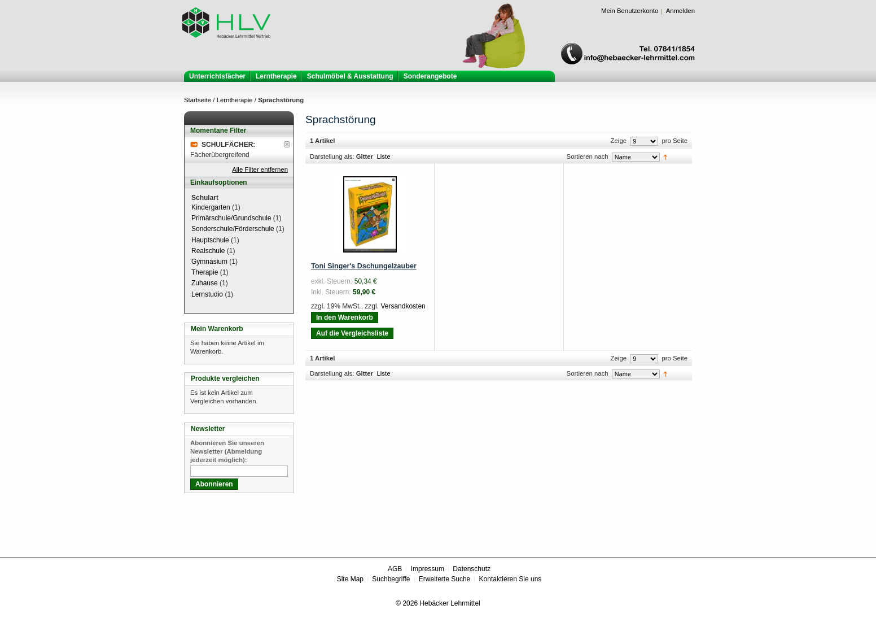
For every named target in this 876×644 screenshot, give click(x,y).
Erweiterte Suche (444, 579)
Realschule (208, 251)
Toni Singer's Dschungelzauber (364, 266)
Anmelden (680, 10)
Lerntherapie (235, 100)
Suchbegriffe (391, 579)
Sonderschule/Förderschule (232, 229)
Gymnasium (209, 262)
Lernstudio (207, 294)
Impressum (427, 569)
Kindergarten (210, 207)
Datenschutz (471, 569)
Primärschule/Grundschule (231, 218)
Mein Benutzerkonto (629, 10)
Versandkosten (402, 306)
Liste (383, 156)
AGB (395, 569)
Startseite (197, 100)
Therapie (204, 272)
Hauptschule (210, 240)
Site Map (350, 579)
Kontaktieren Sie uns (510, 579)
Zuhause (204, 283)
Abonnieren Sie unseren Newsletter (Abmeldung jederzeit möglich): (227, 451)
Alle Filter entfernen (260, 169)
